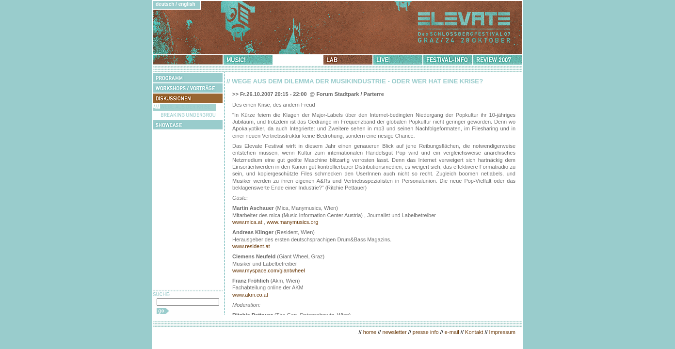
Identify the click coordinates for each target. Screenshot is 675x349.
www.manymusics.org (292, 222)
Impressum (502, 332)
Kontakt (474, 332)
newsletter (394, 332)
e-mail (452, 332)
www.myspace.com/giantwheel (268, 270)
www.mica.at (247, 222)
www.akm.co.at (250, 295)
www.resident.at (251, 246)
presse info (426, 332)
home (370, 332)
